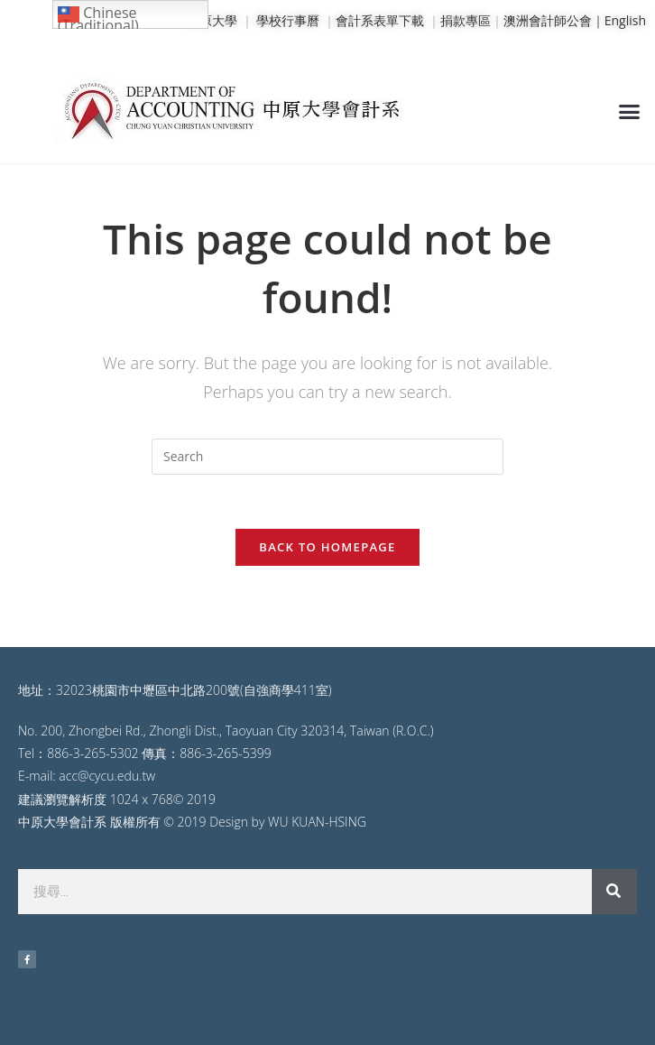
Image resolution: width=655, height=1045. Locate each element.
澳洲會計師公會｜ (553, 20)
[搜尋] (614, 891)
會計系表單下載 (380, 20)
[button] (629, 111)
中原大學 (212, 20)
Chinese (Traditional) (98, 16)
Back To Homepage (327, 547)
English (625, 20)
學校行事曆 (287, 20)
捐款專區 (465, 20)
